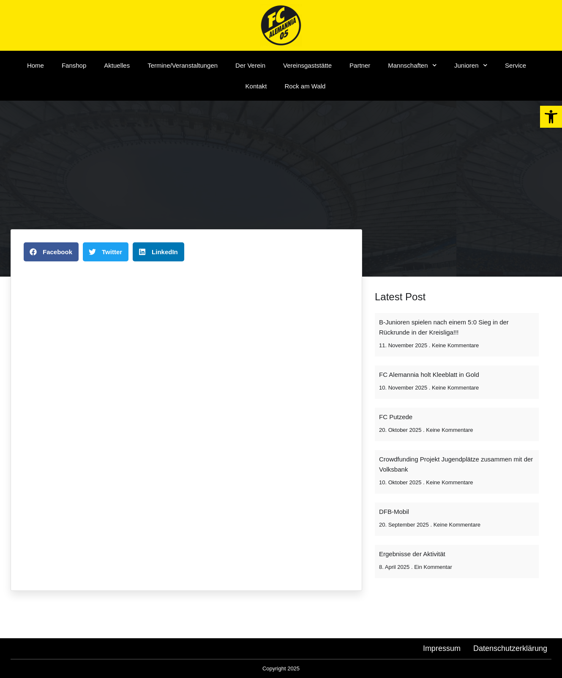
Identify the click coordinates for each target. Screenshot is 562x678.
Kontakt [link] (256, 86)
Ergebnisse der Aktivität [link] (412, 553)
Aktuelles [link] (117, 65)
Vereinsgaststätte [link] (307, 65)
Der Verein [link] (250, 65)
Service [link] (515, 65)
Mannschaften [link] (412, 65)
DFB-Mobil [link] (394, 511)
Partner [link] (359, 65)
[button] (51, 251)
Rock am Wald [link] (304, 86)
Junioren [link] (470, 65)
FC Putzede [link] (395, 416)
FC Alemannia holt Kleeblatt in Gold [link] (429, 374)
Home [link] (35, 65)
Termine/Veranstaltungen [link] (182, 65)
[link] (551, 117)
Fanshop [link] (74, 65)
